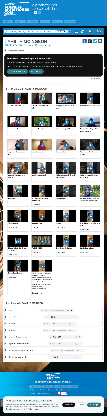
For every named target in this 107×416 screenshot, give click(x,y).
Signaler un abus (53, 390)
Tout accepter (94, 405)
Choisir (81, 405)
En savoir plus (36, 71)
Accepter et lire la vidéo (17, 71)
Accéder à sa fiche (16, 51)
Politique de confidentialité (38, 390)
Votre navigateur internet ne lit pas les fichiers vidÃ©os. (57, 310)
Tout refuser (68, 405)
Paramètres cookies (43, 393)
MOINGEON (25, 41)
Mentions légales (65, 390)
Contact (32, 393)
